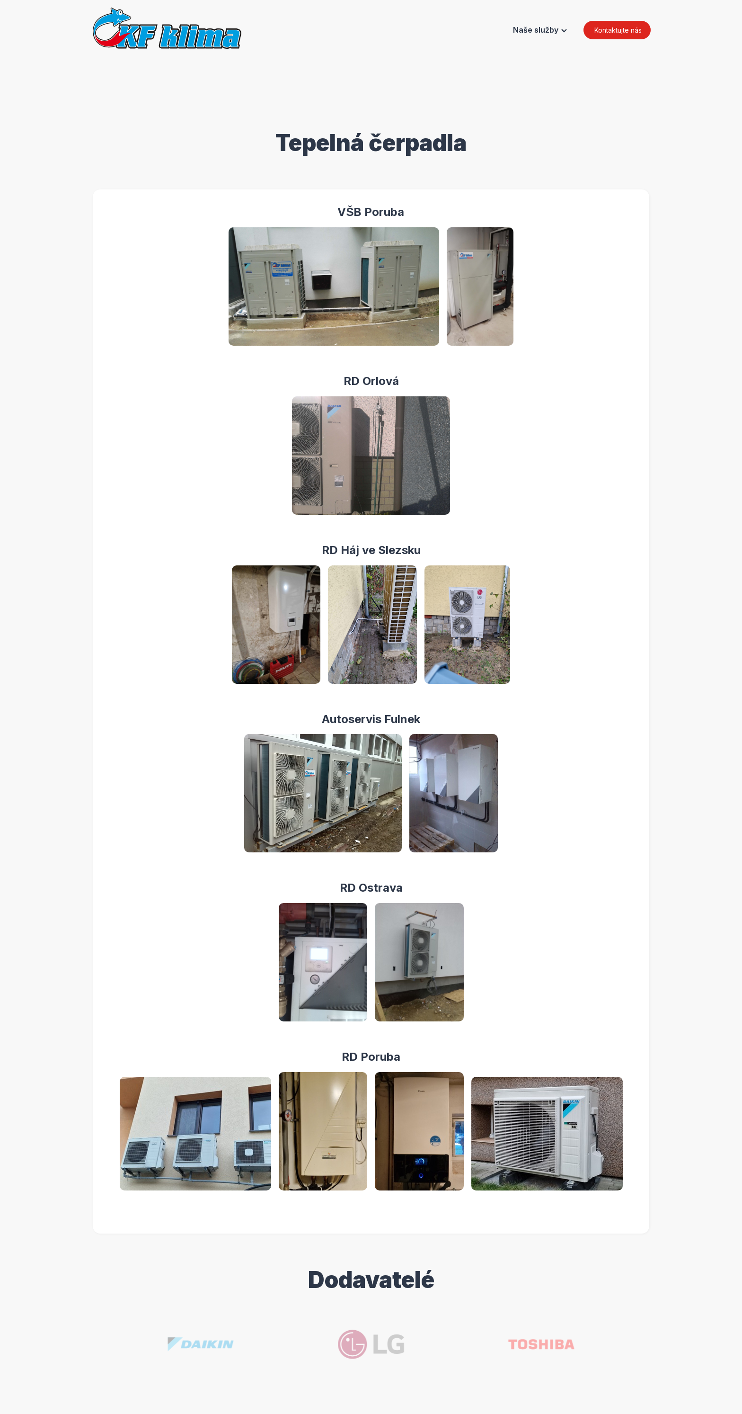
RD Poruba (377, 1057)
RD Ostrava (377, 888)
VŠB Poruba (376, 212)
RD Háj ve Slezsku (377, 550)
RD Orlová (377, 381)
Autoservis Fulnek (377, 719)
